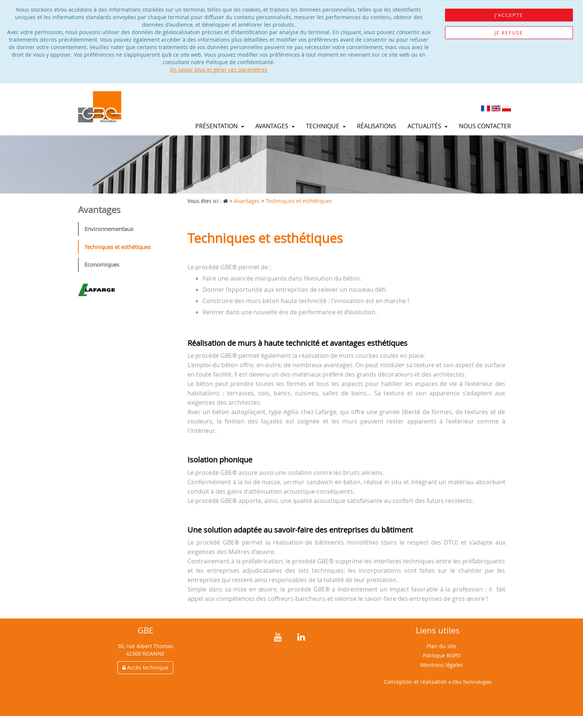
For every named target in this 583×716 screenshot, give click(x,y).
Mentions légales (441, 664)
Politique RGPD (441, 655)
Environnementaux (108, 229)
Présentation (219, 126)
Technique (326, 126)
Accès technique (145, 667)
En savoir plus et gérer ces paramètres (218, 69)
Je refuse (509, 32)
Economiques (101, 264)
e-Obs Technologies (470, 681)
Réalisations (376, 126)
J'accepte (509, 15)
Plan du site (441, 646)
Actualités (428, 126)
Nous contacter (485, 126)
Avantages (275, 126)
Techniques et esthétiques (117, 247)
